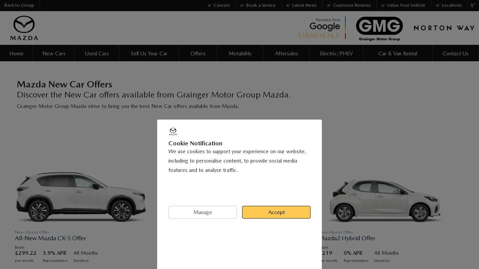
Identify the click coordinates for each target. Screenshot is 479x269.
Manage (202, 212)
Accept (276, 212)
